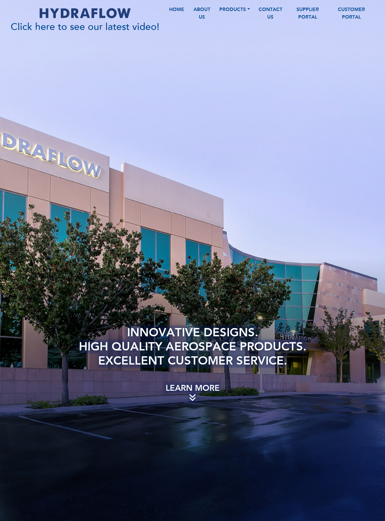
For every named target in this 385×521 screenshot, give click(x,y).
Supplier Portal (307, 18)
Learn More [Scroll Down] (193, 402)
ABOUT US (202, 18)
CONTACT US (270, 18)
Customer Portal (351, 18)
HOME (176, 14)
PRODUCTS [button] (232, 14)
